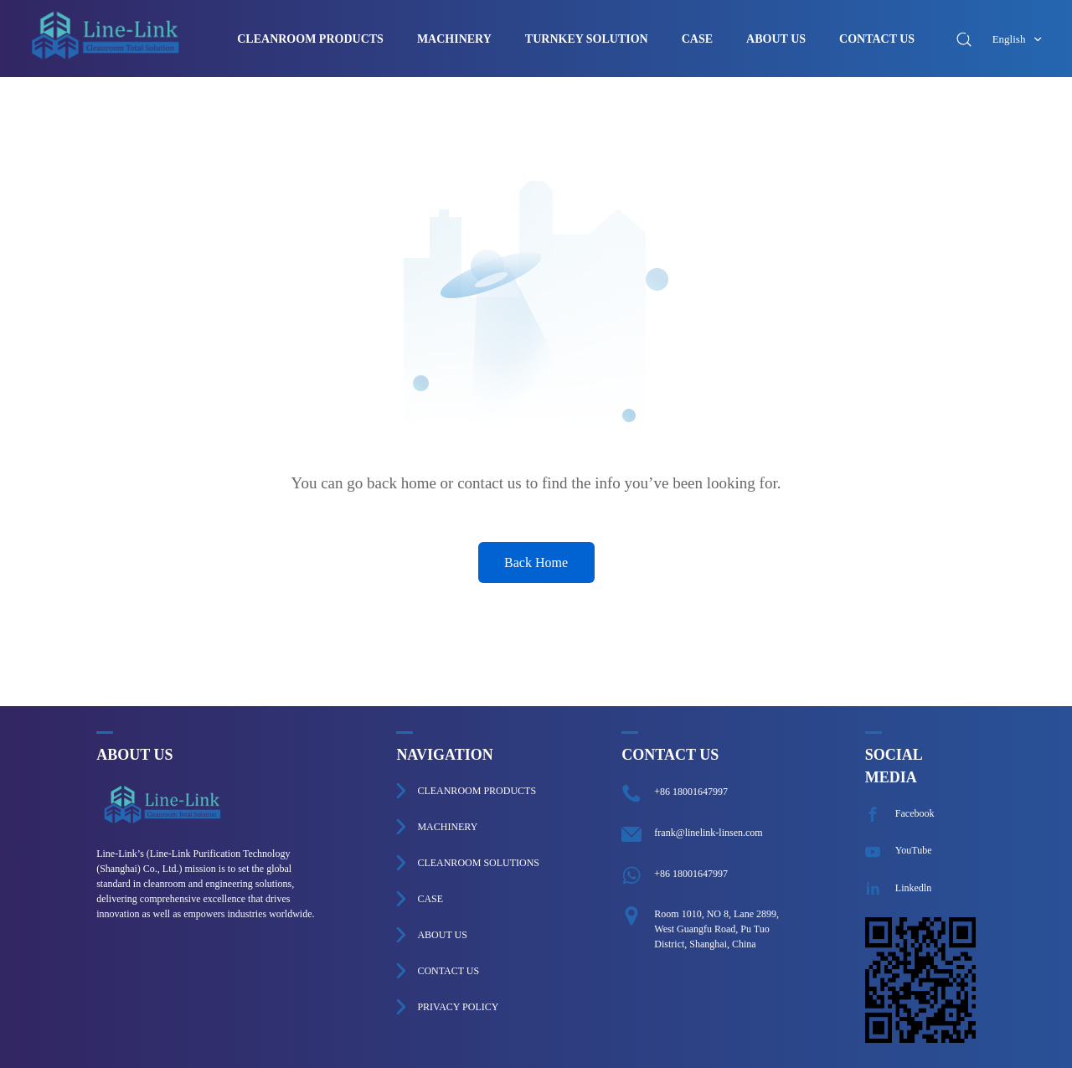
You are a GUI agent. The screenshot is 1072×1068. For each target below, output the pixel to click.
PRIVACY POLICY (457, 1007)
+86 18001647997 (691, 791)
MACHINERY (454, 39)
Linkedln (898, 888)
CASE (697, 39)
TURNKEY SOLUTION (586, 39)
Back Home (536, 562)
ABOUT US (776, 39)
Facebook (900, 813)
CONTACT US (877, 39)
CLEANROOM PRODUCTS (310, 39)
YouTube (898, 850)
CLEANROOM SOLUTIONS (478, 863)
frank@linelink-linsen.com (708, 832)
